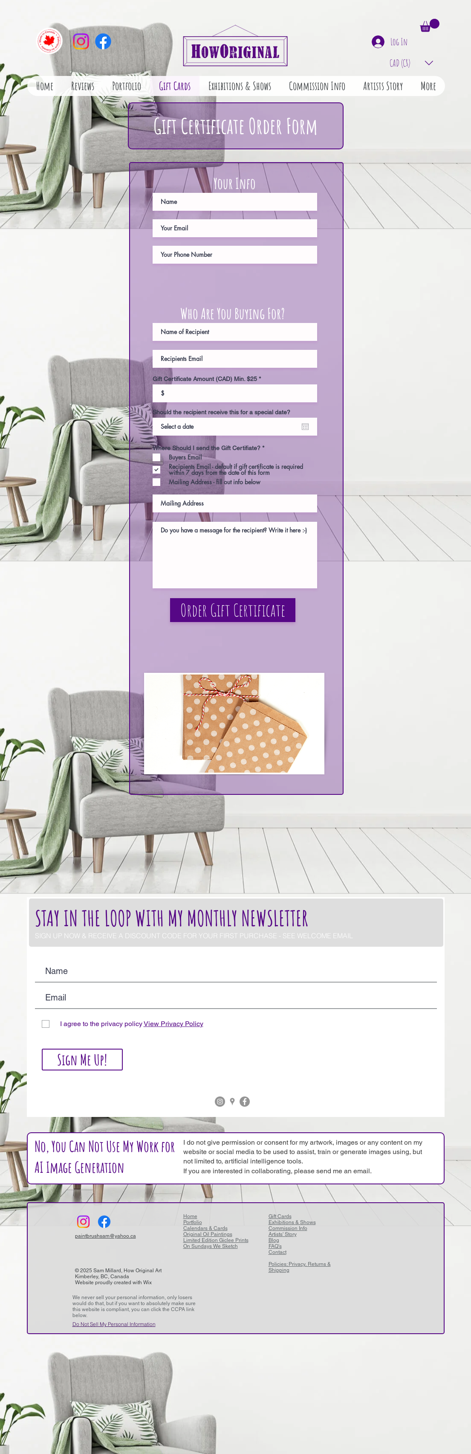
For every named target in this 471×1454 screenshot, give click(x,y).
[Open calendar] (305, 426)
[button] (429, 25)
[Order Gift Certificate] (232, 610)
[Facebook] (103, 41)
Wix (147, 1282)
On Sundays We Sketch (210, 1246)
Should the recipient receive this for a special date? (221, 412)
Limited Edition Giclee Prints (216, 1240)
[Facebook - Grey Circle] (245, 1101)
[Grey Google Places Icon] (232, 1101)
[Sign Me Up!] (82, 1059)
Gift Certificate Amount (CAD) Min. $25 (205, 379)
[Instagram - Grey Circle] (220, 1101)
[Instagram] (81, 41)
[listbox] (411, 63)
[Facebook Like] (134, 1221)
